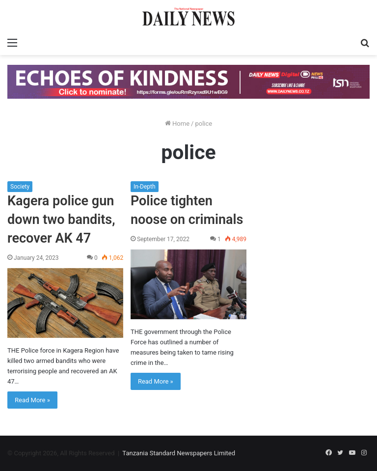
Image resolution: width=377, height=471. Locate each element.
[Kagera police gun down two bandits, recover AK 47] (65, 303)
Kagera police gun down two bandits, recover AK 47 (61, 219)
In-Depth (145, 186)
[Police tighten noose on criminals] (188, 284)
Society (19, 186)
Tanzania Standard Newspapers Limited (178, 453)
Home (177, 123)
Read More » (32, 400)
